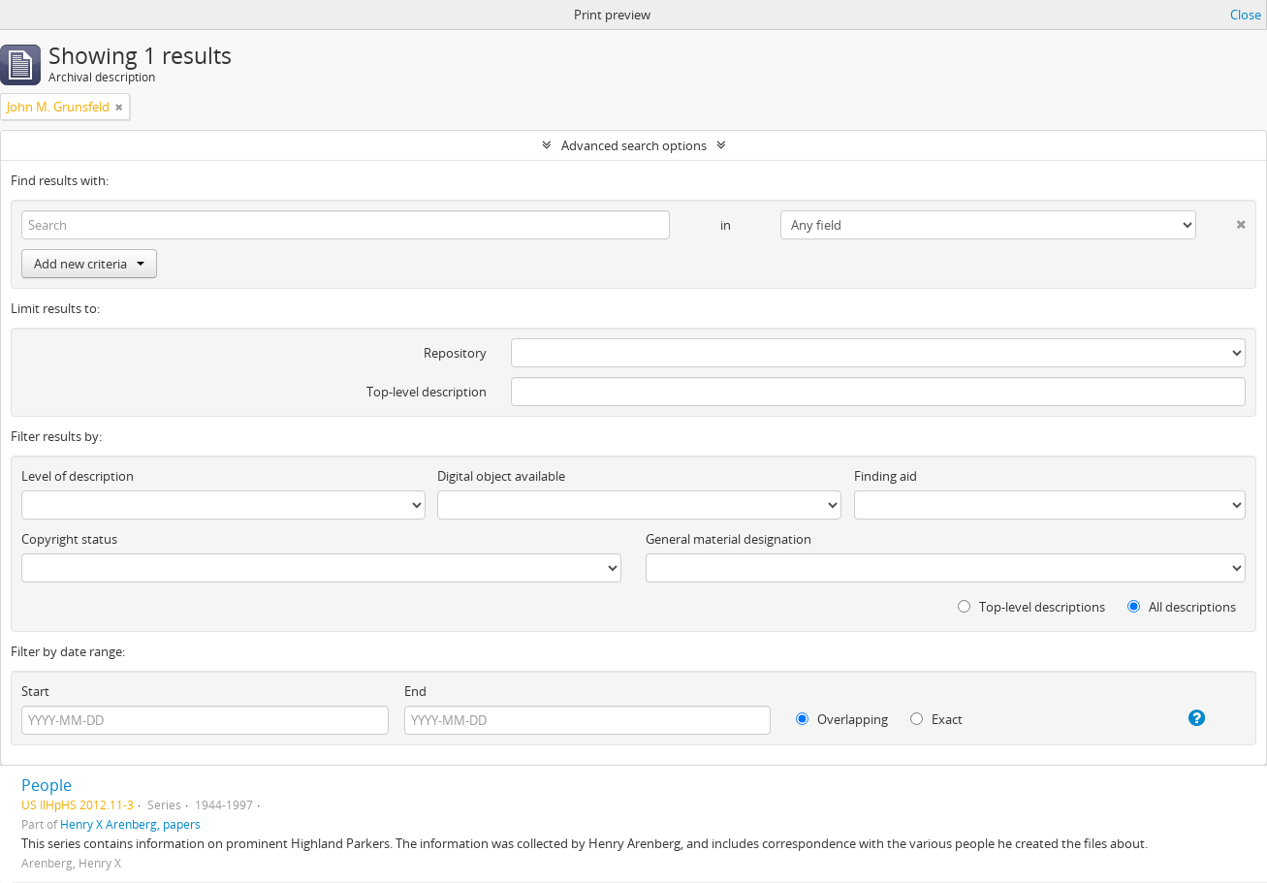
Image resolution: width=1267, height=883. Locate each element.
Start (35, 691)
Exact (936, 719)
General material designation (728, 539)
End (415, 691)
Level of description (77, 476)
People (46, 785)
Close (1245, 14)
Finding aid (885, 476)
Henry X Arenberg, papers (130, 824)
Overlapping (842, 719)
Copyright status (69, 539)
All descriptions (1181, 606)
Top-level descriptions (1031, 606)
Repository (455, 353)
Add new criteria (89, 263)
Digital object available (501, 476)
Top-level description (426, 391)
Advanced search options (634, 145)
